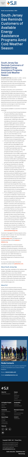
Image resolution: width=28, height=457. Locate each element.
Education (3, 414)
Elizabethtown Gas (20, 451)
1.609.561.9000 (17, 418)
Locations (16, 398)
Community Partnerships (18, 413)
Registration (3, 407)
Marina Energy (21, 453)
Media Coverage (4, 421)
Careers (16, 392)
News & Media (4, 417)
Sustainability (17, 402)
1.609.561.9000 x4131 (10, 372)
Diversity (3, 405)
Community (4, 409)
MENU (3, 3)
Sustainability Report (18, 405)
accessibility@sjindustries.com (9, 449)
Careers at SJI (16, 395)
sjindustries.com (18, 263)
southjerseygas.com (6, 238)
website (17, 240)
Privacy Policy (18, 440)
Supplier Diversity (17, 414)
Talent (15, 411)
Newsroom (3, 418)
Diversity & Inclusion (18, 400)
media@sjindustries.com (11, 375)
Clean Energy (16, 404)
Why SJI (15, 393)
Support (3, 413)
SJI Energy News (4, 423)
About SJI (3, 392)
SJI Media (3, 420)
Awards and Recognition (5, 393)
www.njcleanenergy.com (10, 230)
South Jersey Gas (10, 451)
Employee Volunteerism (5, 411)
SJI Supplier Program (6, 402)
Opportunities (4, 404)
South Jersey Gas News (7, 10)
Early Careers (16, 396)
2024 (15, 10)
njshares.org (4, 242)
